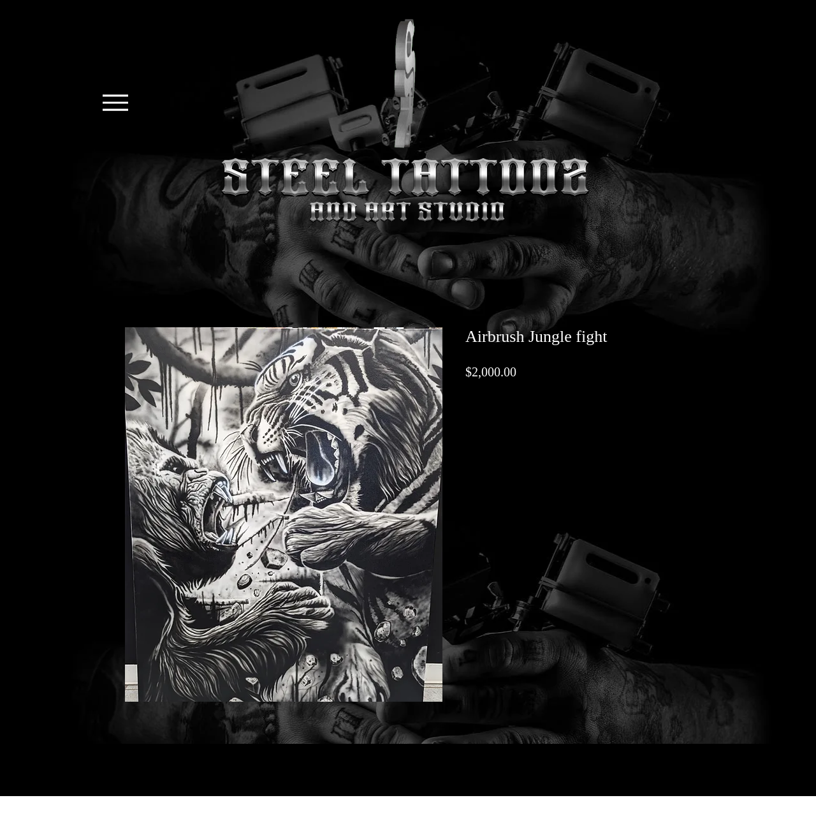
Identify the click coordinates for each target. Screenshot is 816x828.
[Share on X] (473, 435)
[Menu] (115, 102)
